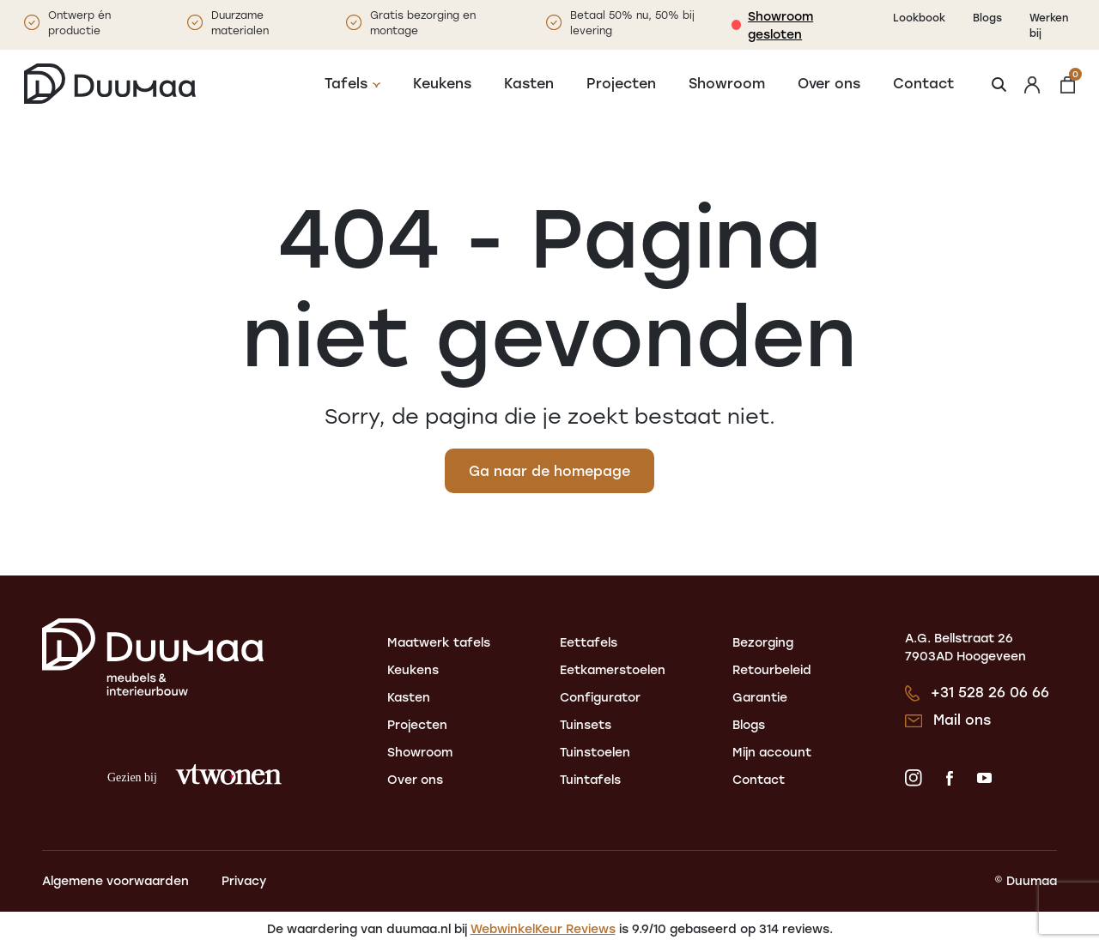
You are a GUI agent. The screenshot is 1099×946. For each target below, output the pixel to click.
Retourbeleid (771, 669)
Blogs (987, 17)
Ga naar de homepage (549, 470)
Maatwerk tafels (438, 642)
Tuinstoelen (595, 752)
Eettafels (588, 642)
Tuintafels (590, 779)
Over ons (829, 83)
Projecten (621, 83)
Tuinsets (585, 724)
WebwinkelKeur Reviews (543, 928)
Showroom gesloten (780, 25)
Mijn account (771, 752)
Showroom (727, 83)
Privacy (244, 880)
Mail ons (962, 719)
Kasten (529, 83)
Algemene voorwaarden (115, 880)
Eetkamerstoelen (612, 669)
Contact (923, 83)
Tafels (346, 83)
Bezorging (762, 642)
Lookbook (919, 17)
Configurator (600, 697)
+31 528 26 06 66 (990, 692)
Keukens (442, 83)
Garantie (759, 697)
